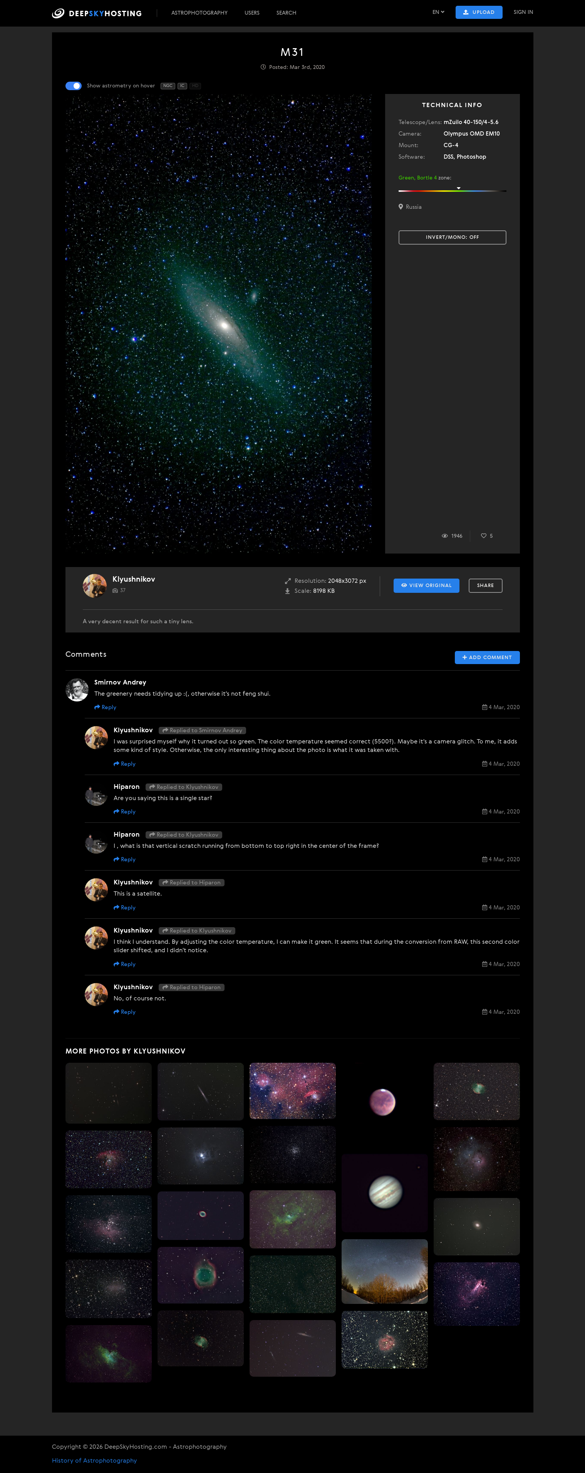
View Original (426, 585)
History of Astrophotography (94, 1461)
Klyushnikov (133, 579)
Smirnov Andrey (120, 682)
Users (252, 13)
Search (287, 13)
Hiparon (127, 787)
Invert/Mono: (452, 237)
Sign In (523, 12)
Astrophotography (199, 13)
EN (438, 12)
